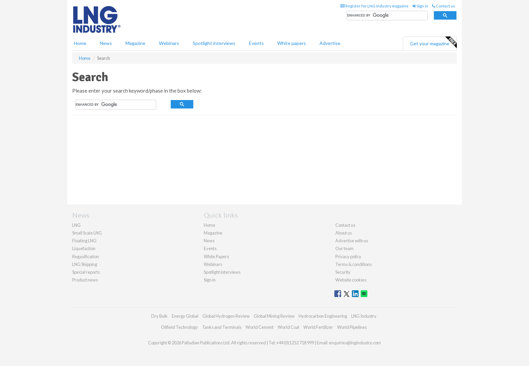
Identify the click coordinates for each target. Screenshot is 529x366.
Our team (344, 248)
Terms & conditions (353, 264)
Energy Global (185, 316)
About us (343, 233)
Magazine (135, 43)
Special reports (86, 272)
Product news (85, 280)
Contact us (443, 6)
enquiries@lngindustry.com (355, 342)
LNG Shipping (84, 264)
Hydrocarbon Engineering (323, 316)
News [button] (106, 43)
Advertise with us (351, 240)
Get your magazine (433, 42)
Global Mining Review (274, 316)
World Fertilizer (318, 327)
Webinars (169, 43)
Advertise (329, 43)
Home (80, 43)
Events (256, 43)
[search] (387, 16)
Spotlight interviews (214, 43)
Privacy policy (348, 256)
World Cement (260, 327)
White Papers (216, 256)
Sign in (420, 6)
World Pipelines (352, 327)
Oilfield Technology (179, 327)
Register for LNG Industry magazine (374, 6)
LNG (76, 225)
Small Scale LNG (87, 233)
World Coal (288, 327)
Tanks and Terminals (222, 327)
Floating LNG (84, 240)
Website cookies (350, 280)
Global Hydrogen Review (226, 316)
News (209, 240)
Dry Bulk (159, 316)
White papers (291, 43)
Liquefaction (83, 248)
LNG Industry (364, 316)
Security (343, 272)
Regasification (85, 256)
